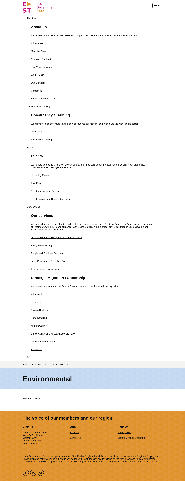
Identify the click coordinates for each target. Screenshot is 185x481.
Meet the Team (38, 51)
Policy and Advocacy (41, 245)
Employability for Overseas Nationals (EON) (53, 333)
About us (31, 18)
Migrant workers (39, 326)
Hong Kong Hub (39, 318)
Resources (36, 349)
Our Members (38, 83)
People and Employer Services (47, 253)
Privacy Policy (125, 432)
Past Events (37, 183)
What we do (37, 294)
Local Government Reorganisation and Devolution (56, 237)
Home (25, 364)
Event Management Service (45, 191)
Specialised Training (41, 139)
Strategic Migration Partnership (43, 269)
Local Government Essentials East (49, 261)
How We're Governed (42, 67)
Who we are (37, 43)
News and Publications (43, 59)
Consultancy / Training (38, 106)
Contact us (36, 90)
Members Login (33, 12)
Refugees (36, 302)
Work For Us (37, 75)
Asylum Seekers (39, 310)
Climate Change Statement (131, 438)
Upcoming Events (40, 175)
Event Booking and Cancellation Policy (51, 199)
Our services (33, 207)
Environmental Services (42, 364)
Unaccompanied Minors (43, 341)
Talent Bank (37, 131)
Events (30, 147)
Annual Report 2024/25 (43, 98)
